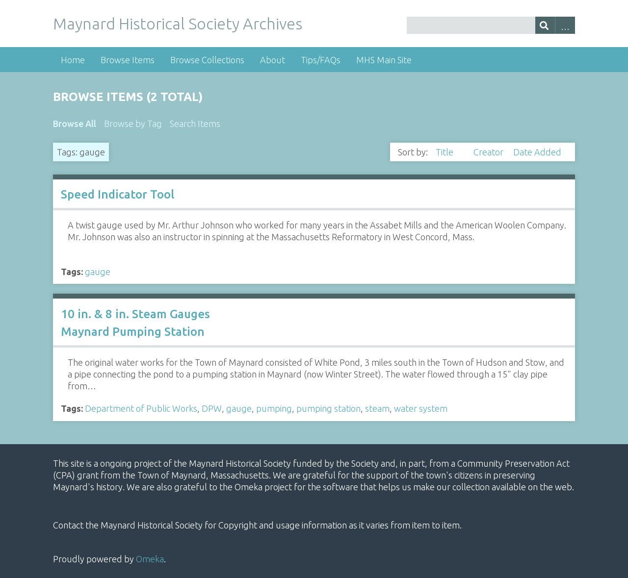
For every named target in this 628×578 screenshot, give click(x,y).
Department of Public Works (141, 408)
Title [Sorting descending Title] (445, 152)
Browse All (74, 123)
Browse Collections (207, 60)
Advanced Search (565, 25)
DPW (212, 408)
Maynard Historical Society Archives (177, 23)
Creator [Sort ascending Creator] (489, 152)
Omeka (150, 559)
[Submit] (545, 25)
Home (73, 60)
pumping (274, 408)
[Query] (491, 25)
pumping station (328, 408)
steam (377, 408)
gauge (97, 271)
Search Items (195, 123)
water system (420, 408)
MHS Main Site (384, 60)
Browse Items (128, 60)
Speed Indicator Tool (117, 194)
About (272, 60)
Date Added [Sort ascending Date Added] (537, 152)
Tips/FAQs (320, 60)
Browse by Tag (133, 123)
